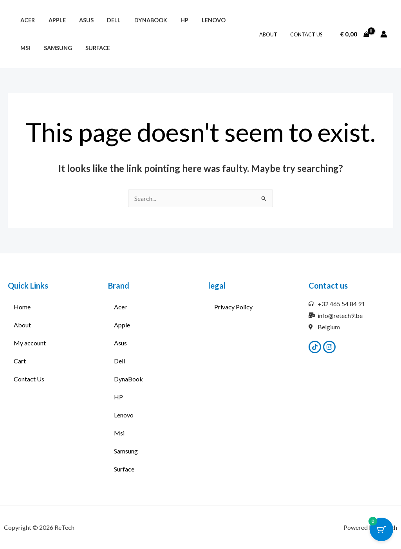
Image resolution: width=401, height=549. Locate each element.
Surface (71, 48)
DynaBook (141, 20)
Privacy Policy (233, 307)
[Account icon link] (383, 34)
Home (22, 307)
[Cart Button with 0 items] (381, 529)
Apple (53, 20)
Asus (81, 20)
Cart (20, 361)
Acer (26, 20)
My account (30, 343)
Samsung (33, 48)
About (272, 34)
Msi (228, 20)
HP (172, 20)
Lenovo (199, 20)
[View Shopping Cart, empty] (354, 34)
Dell (106, 20)
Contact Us (307, 34)
